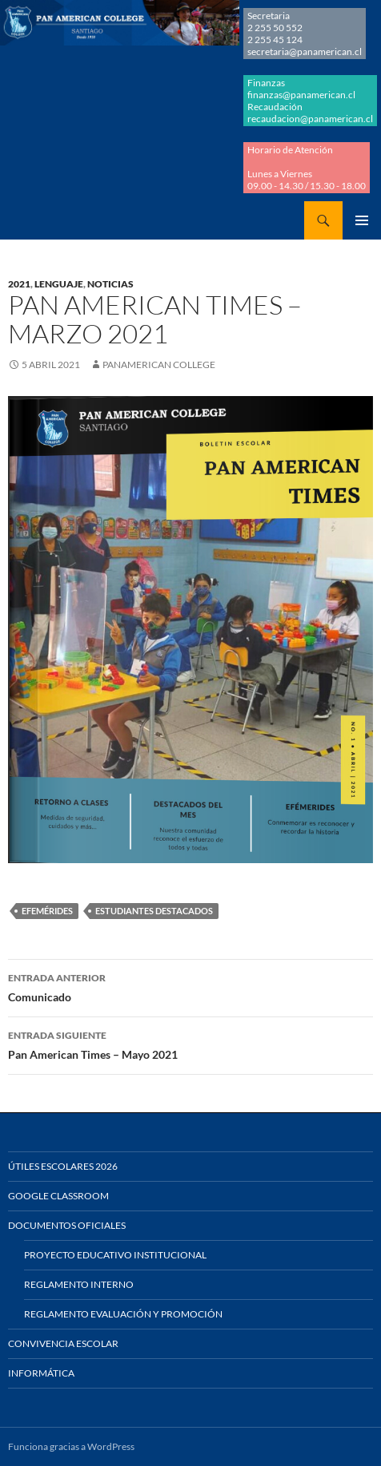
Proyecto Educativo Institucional (115, 1255)
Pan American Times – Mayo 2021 (190, 1043)
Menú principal (362, 220)
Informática (41, 1373)
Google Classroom (58, 1196)
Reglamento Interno (79, 1284)
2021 (19, 284)
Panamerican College (158, 364)
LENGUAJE (58, 284)
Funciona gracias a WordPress (71, 1446)
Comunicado (190, 986)
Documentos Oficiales (67, 1225)
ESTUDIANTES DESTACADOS (154, 910)
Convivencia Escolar (63, 1343)
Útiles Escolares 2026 (63, 1166)
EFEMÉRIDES (47, 910)
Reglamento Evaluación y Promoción (123, 1314)
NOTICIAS (110, 284)
